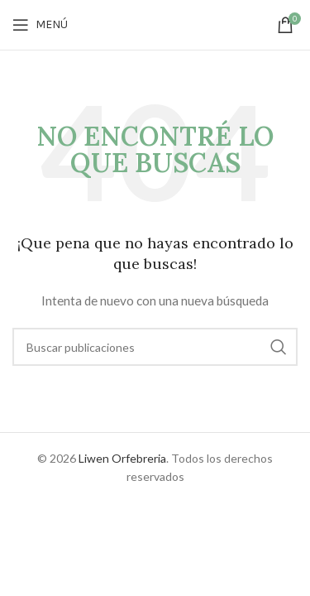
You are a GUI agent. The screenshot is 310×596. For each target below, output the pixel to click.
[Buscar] (155, 347)
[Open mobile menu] (40, 24)
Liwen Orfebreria (122, 458)
